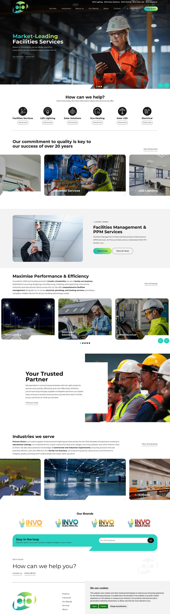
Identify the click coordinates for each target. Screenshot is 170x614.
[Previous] (160, 85)
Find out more (32, 403)
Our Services (18, 57)
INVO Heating (126, 2)
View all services (150, 149)
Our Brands (67, 602)
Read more (102, 251)
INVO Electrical (151, 2)
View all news (122, 251)
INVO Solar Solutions (112, 2)
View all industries (149, 444)
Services (65, 605)
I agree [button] (94, 606)
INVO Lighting (97, 2)
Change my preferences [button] (118, 606)
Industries (30, 57)
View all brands (151, 284)
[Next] (166, 85)
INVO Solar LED (138, 2)
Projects (65, 594)
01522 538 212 (30, 573)
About (65, 609)
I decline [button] (103, 606)
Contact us (17, 573)
